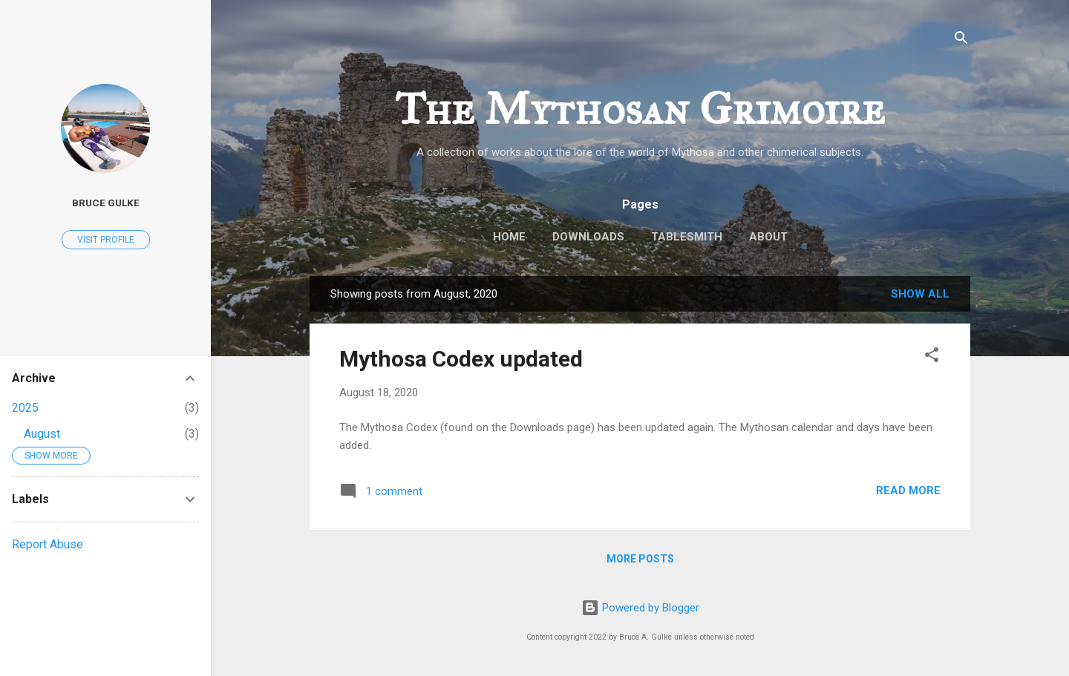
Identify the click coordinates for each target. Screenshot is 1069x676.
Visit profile (105, 239)
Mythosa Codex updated (461, 359)
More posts (640, 559)
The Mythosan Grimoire (640, 109)
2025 (25, 408)
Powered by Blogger (640, 607)
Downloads (588, 236)
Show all (920, 294)
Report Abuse (47, 544)
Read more (908, 490)
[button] (932, 357)
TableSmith (686, 236)
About (768, 236)
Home (509, 236)
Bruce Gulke (106, 203)
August (42, 434)
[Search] (961, 40)
